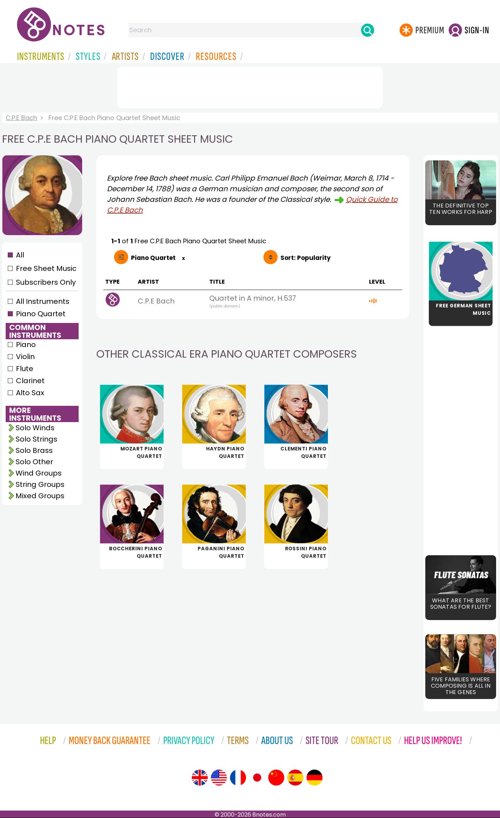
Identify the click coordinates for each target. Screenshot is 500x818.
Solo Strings (36, 439)
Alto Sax (30, 393)
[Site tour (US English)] (219, 777)
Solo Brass (34, 450)
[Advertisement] (250, 86)
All (20, 255)
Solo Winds (35, 428)
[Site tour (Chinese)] (276, 777)
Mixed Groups (40, 496)
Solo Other (34, 462)
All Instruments (42, 301)
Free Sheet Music (46, 268)
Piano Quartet (41, 314)
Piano (26, 345)
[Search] (367, 30)
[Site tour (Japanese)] (257, 777)
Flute (24, 369)
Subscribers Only (46, 282)
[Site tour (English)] (200, 777)
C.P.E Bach (21, 117)
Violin (25, 357)
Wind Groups (39, 473)
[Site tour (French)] (238, 777)
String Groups (40, 484)
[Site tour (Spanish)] (295, 777)
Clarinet (30, 381)
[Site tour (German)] (314, 777)
